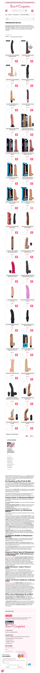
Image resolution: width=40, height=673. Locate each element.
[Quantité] (9, 61)
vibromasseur (23, 479)
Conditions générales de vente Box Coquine (14, 641)
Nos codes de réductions (9, 651)
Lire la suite (9, 472)
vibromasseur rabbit (10, 560)
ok (9, 619)
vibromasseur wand (10, 586)
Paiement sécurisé (9, 643)
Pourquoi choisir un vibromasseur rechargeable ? (10, 455)
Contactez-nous (9, 646)
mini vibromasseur (9, 574)
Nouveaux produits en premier (16, 36)
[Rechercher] (20, 10)
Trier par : (7, 36)
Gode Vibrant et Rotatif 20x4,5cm (12, 376)
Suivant (32, 439)
